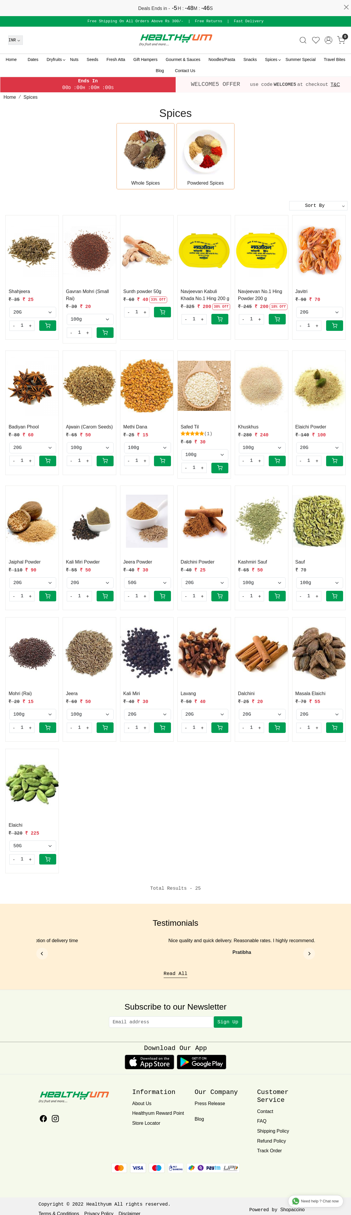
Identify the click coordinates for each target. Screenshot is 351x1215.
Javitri (301, 291)
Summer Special (300, 59)
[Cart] (47, 325)
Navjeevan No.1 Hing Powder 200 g (260, 295)
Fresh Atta (116, 59)
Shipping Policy (273, 1131)
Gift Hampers (145, 59)
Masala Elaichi (310, 693)
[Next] (309, 953)
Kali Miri (131, 693)
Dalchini (246, 693)
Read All (176, 973)
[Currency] (15, 40)
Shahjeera (19, 291)
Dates (33, 59)
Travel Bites (334, 59)
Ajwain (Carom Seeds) (89, 426)
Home (11, 59)
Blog (160, 70)
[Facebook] (43, 1119)
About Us (141, 1103)
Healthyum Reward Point (158, 1113)
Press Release (210, 1103)
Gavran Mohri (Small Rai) (87, 295)
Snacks (250, 59)
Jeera (72, 693)
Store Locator (146, 1123)
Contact (265, 1111)
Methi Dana (135, 426)
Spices (272, 59)
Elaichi (15, 825)
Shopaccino (292, 1209)
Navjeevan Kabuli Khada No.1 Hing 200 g (205, 295)
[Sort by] (318, 205)
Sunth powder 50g (142, 291)
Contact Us (185, 70)
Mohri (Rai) (20, 693)
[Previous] (42, 953)
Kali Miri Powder (83, 561)
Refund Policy (271, 1141)
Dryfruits (56, 59)
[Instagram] (55, 1119)
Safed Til (190, 426)
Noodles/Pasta (221, 59)
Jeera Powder (137, 561)
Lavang (188, 693)
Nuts (74, 59)
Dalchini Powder (198, 561)
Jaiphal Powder (24, 561)
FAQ (261, 1121)
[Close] (346, 7)
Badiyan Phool (23, 426)
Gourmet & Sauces (183, 59)
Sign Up (228, 1022)
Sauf (300, 561)
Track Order (269, 1150)
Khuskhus (248, 426)
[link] (303, 40)
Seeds (92, 59)
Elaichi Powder (310, 426)
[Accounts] (328, 40)
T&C (335, 84)
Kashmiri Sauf (252, 561)
